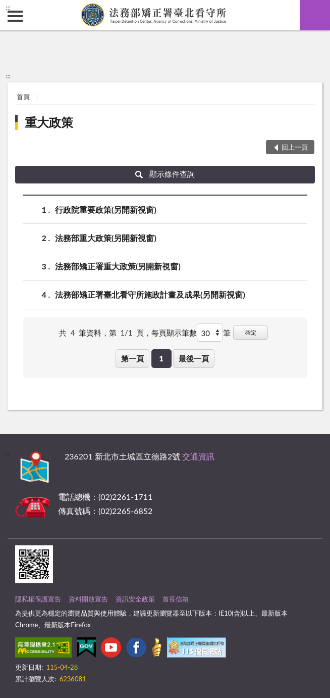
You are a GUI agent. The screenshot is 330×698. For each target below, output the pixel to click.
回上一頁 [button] (295, 147)
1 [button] (161, 358)
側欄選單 (15, 16)
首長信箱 (175, 599)
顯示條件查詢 (165, 173)
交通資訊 (198, 456)
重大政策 (49, 122)
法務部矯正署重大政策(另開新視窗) (118, 266)
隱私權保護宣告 (38, 599)
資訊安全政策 (135, 599)
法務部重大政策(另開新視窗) (105, 238)
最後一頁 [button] (194, 358)
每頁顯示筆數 (174, 332)
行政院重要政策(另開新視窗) (105, 209)
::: (8, 8)
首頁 (23, 96)
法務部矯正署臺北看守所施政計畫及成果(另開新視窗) (150, 294)
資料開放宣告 (88, 599)
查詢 (315, 15)
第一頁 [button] (132, 358)
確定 (250, 332)
